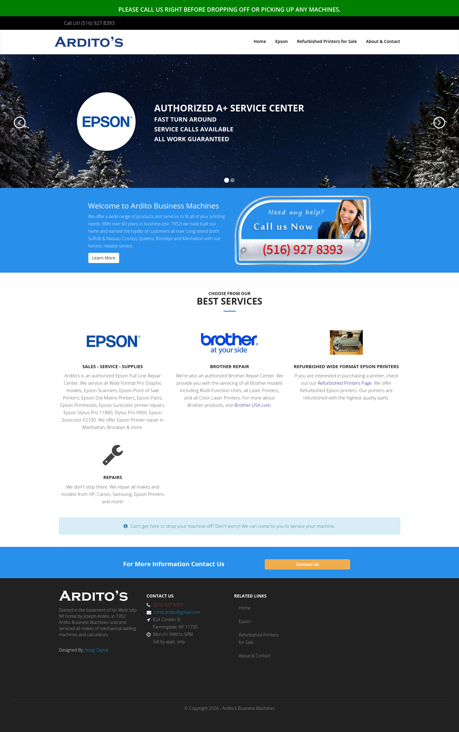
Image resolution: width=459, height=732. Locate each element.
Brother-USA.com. (252, 405)
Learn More (104, 258)
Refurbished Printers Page (344, 383)
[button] (14, 121)
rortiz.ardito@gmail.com (177, 612)
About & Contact (383, 41)
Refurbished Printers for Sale (327, 41)
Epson (281, 41)
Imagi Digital (96, 650)
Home (260, 41)
